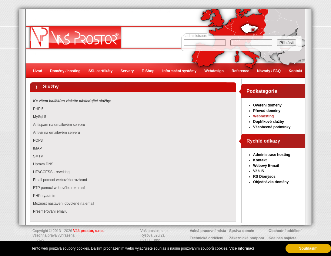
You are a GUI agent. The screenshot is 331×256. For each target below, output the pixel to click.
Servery (127, 71)
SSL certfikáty (101, 71)
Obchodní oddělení (285, 231)
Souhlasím (308, 248)
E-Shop (148, 71)
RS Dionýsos (264, 176)
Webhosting (263, 116)
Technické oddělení (206, 238)
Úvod (37, 71)
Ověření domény (267, 105)
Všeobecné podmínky (271, 127)
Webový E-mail (266, 165)
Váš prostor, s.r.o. (88, 231)
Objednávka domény (271, 182)
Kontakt (260, 160)
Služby (51, 86)
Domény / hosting (65, 71)
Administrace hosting (271, 155)
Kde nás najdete (282, 238)
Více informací (241, 248)
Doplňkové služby (268, 122)
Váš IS (258, 171)
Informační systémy (179, 71)
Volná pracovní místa (208, 231)
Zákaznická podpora (246, 238)
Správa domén (241, 231)
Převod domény (266, 111)
